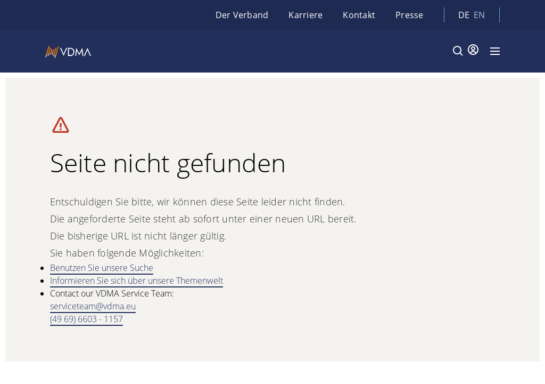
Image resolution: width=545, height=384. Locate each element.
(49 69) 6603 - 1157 (86, 319)
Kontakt (359, 15)
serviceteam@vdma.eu (93, 306)
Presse (409, 15)
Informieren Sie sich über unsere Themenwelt (136, 280)
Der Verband (242, 15)
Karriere (305, 15)
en (479, 15)
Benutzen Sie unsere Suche (101, 268)
